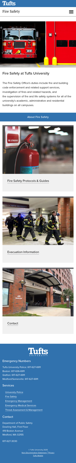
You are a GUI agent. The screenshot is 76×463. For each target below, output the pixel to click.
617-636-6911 (18, 371)
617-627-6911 (34, 367)
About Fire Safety (38, 117)
